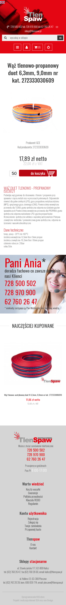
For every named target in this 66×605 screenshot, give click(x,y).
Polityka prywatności (33, 496)
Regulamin (33, 504)
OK (60, 37)
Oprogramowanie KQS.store (33, 596)
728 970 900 (32, 27)
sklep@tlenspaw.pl (33, 31)
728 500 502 (16, 27)
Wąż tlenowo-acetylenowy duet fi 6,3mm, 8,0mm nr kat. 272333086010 (33, 394)
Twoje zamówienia (33, 526)
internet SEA (34, 600)
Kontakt (33, 548)
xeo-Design (48, 600)
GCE (38, 143)
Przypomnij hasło (33, 529)
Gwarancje (33, 493)
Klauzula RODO (33, 500)
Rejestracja (33, 519)
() (37, 47)
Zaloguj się (33, 522)
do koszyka (38, 173)
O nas (33, 544)
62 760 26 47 (47, 27)
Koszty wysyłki (33, 489)
